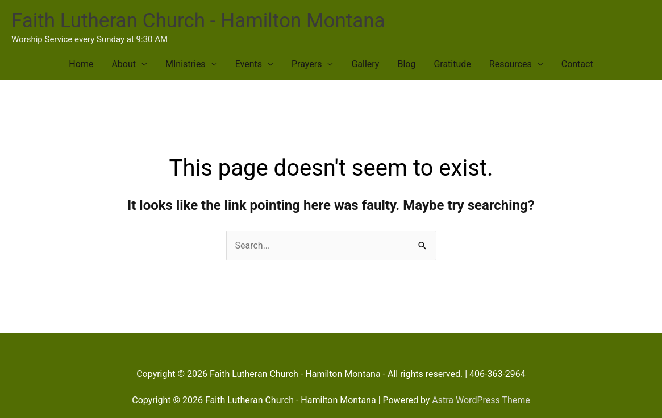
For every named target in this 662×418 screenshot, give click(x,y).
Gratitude (452, 64)
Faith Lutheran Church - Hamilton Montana (198, 20)
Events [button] (248, 64)
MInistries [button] (185, 64)
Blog (406, 64)
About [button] (123, 64)
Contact (577, 64)
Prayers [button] (307, 64)
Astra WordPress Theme (481, 400)
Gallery (365, 64)
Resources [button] (510, 64)
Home (81, 64)
